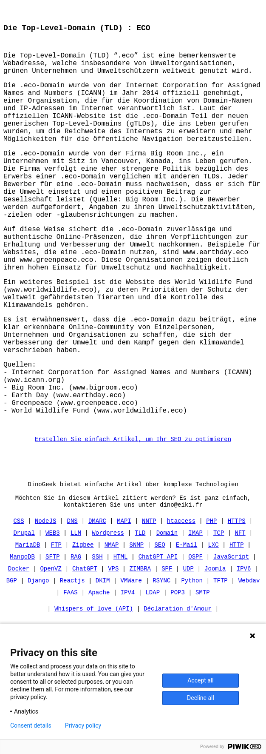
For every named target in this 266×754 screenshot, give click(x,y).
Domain (167, 615)
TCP (218, 615)
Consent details (30, 725)
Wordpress (108, 615)
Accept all (200, 680)
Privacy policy (83, 725)
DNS (72, 603)
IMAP (195, 615)
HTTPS (237, 603)
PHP (211, 603)
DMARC (97, 603)
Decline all (200, 697)
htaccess (181, 603)
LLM (76, 615)
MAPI (124, 603)
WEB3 (52, 615)
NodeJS (45, 603)
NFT (240, 615)
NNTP (149, 603)
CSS (19, 603)
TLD (140, 615)
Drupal (24, 615)
